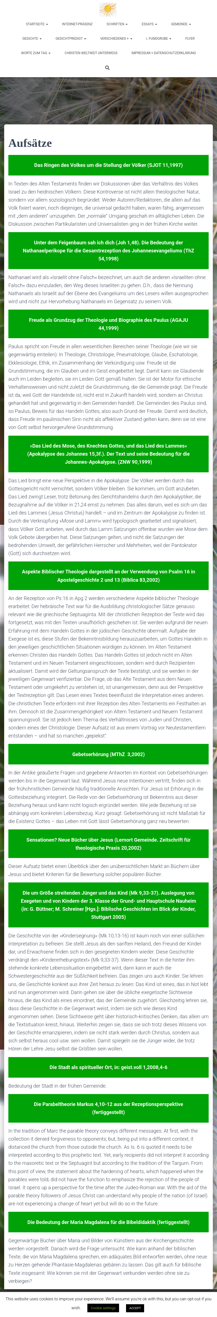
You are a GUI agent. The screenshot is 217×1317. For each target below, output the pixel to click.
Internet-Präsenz (77, 24)
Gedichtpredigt (71, 39)
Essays (149, 24)
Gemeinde (181, 24)
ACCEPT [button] (135, 1308)
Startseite (37, 24)
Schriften (117, 24)
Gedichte (31, 39)
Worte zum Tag (36, 53)
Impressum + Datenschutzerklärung (163, 53)
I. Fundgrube (159, 39)
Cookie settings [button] (103, 1308)
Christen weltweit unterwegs (91, 53)
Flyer (189, 39)
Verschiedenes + (116, 39)
